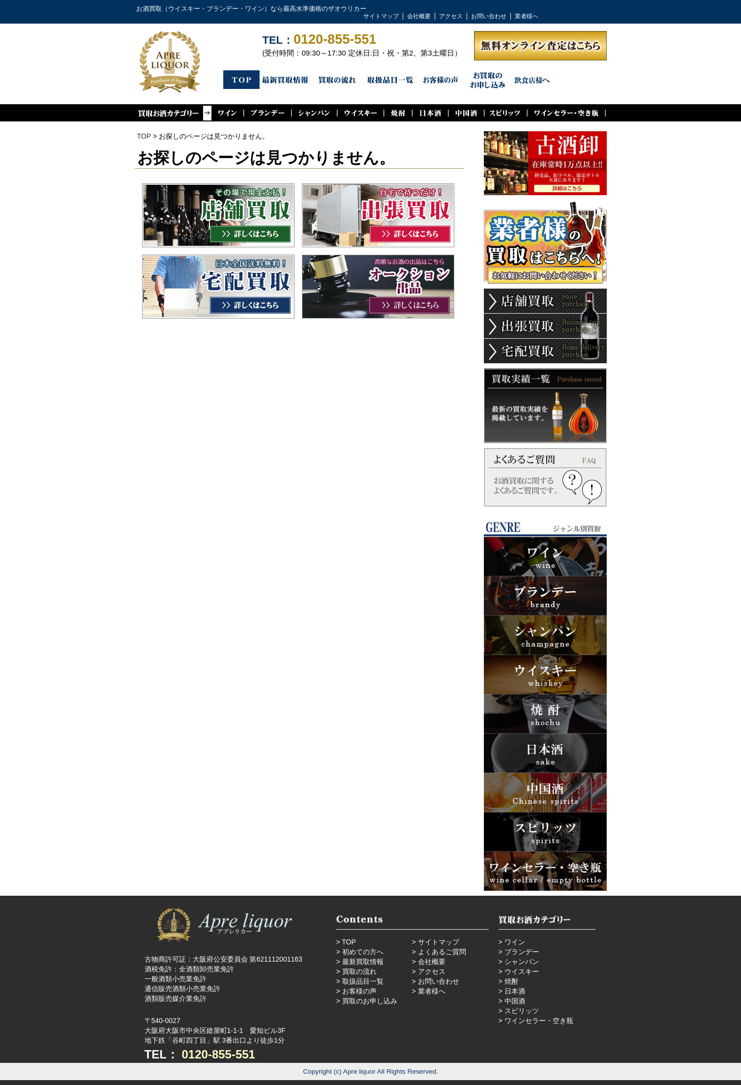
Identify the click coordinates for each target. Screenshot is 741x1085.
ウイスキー (521, 971)
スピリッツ (521, 1011)
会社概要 (419, 16)
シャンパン (521, 962)
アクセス (451, 16)
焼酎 (511, 981)
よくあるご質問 (442, 952)
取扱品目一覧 (363, 981)
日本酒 (514, 991)
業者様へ (526, 16)
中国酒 (514, 1001)
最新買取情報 (363, 962)
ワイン (514, 942)
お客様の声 (359, 991)
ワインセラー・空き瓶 (538, 1021)
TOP (144, 136)
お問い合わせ (488, 16)
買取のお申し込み (369, 1001)
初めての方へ (363, 952)
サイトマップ (381, 16)
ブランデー (521, 952)
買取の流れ (359, 971)
